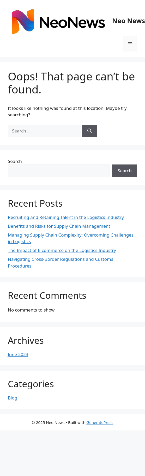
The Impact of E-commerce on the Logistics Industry (62, 250)
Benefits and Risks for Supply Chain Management (59, 226)
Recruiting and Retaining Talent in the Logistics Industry (66, 217)
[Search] (89, 131)
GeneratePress (99, 422)
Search (15, 161)
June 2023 (18, 354)
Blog (12, 398)
